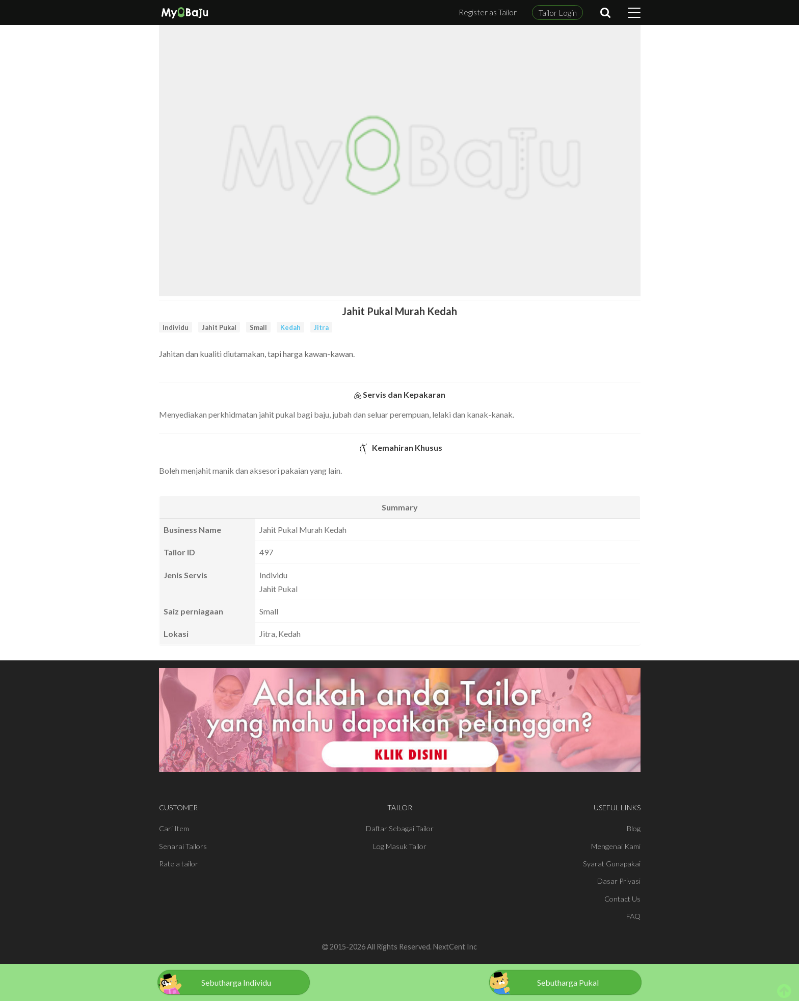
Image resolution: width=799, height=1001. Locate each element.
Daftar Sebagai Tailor (400, 828)
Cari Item (174, 828)
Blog (634, 828)
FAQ (633, 916)
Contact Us (622, 898)
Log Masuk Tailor (400, 846)
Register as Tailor (488, 12)
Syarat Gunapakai (612, 863)
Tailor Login (558, 12)
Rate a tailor (178, 863)
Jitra (321, 327)
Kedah (290, 327)
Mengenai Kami (616, 846)
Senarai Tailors (183, 846)
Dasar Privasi (619, 881)
